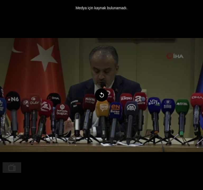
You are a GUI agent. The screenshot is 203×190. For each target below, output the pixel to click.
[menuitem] (12, 167)
